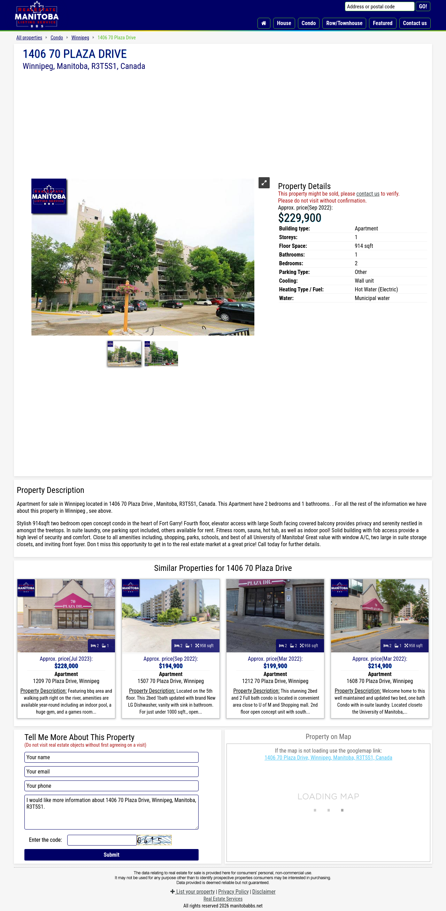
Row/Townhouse (344, 23)
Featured (382, 23)
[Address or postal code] (380, 6)
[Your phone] (111, 785)
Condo (309, 23)
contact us (367, 193)
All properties (29, 37)
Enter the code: (45, 840)
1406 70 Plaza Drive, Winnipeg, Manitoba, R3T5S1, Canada (328, 757)
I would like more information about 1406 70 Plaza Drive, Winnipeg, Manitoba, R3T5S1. (111, 812)
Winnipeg (80, 37)
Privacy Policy (233, 891)
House (284, 23)
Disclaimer (264, 891)
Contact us (415, 23)
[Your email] (111, 771)
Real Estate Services (223, 899)
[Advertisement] (223, 123)
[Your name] (111, 757)
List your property (192, 891)
